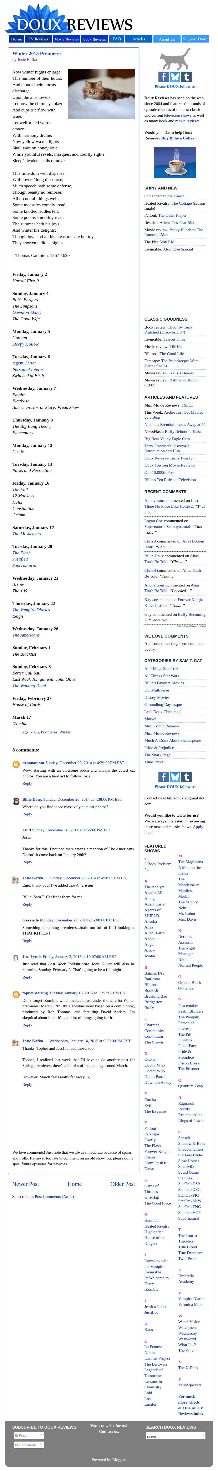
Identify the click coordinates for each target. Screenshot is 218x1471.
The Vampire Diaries (31, 609)
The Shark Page (158, 755)
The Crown (154, 1042)
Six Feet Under (190, 1155)
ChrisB (150, 541)
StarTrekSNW (190, 1201)
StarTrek (185, 1178)
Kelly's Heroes (181, 373)
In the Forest (173, 196)
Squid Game (188, 1172)
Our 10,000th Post (160, 472)
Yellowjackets (189, 1385)
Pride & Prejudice (159, 747)
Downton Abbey (26, 312)
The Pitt (184, 1034)
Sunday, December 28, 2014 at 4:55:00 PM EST (71, 830)
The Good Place (158, 1203)
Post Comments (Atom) (54, 1196)
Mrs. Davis (187, 919)
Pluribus (185, 1040)
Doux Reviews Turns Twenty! (169, 458)
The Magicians (190, 861)
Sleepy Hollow (25, 344)
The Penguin (188, 1017)
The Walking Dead (29, 685)
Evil (148, 1105)
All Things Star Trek (161, 668)
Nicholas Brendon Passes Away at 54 (175, 424)
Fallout (150, 1128)
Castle (18, 451)
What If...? (187, 1344)
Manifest (185, 890)
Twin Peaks (187, 1258)
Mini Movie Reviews (162, 733)
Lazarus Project (157, 1358)
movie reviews (187, 121)
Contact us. (109, 1431)
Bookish (151, 990)
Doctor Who (155, 1065)
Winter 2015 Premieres (37, 53)
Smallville (186, 1166)
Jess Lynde (32, 956)
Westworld (187, 1339)
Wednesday (187, 1333)
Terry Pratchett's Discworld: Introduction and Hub (168, 448)
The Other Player (172, 215)
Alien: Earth (155, 933)
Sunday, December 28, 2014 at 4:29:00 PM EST (84, 762)
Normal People (190, 965)
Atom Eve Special (178, 249)
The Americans (26, 635)
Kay (148, 599)
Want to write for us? (109, 1425)
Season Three (174, 339)
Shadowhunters (191, 1149)
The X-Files (188, 1367)
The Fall (20, 489)
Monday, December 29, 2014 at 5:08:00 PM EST (80, 920)
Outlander (186, 988)
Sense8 (184, 1137)
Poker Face (187, 1045)
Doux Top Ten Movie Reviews (170, 465)
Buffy (149, 1007)
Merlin (183, 896)
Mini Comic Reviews (162, 726)
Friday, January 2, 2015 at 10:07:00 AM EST (79, 956)
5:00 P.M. (168, 241)
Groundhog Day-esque (163, 704)
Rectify (184, 1109)
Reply (27, 783)
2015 (35, 732)
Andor (150, 938)
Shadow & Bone (192, 1143)
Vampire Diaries (191, 1298)
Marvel (150, 718)
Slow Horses (188, 1160)
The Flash (21, 552)
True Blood (187, 1247)
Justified (20, 559)
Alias (149, 927)
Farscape (152, 1134)
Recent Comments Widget (195, 626)
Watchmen (187, 1327)
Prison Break (189, 1063)
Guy (148, 614)
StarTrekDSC (189, 1189)
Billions (151, 984)
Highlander (154, 1231)
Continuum (154, 1036)
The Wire (186, 1350)
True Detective (190, 1252)
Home (75, 1184)
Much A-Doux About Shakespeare (173, 740)
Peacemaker (188, 1005)
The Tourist (187, 1235)
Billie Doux (32, 799)
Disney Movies (157, 697)
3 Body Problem (158, 863)
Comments (26, 1445)
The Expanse (155, 1111)
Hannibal (152, 1220)
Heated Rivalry (157, 1226)
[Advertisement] (175, 285)
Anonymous (155, 500)
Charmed (152, 1025)
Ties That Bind (183, 222)
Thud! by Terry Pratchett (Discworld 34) (169, 329)
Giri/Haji (152, 1197)
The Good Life (171, 353)
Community (154, 1030)
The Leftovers (156, 1364)
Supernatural (24, 565)
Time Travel (155, 762)
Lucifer (151, 1404)
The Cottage (182, 203)
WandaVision (189, 1321)
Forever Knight (157, 1151)
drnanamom (33, 762)
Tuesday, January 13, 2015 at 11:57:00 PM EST (88, 993)
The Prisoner (188, 1068)
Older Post (123, 1184)
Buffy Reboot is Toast (183, 431)
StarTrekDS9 (189, 1183)
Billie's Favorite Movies (164, 683)
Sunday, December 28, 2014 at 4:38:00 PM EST (82, 799)
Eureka (150, 1099)
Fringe (150, 1157)
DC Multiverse (157, 690)
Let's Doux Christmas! (163, 711)
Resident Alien (190, 1114)
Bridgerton (153, 1001)
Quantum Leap (190, 1086)
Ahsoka (151, 921)
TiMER (175, 346)
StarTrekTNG (189, 1206)
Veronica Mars (190, 1304)
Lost (148, 1398)
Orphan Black (189, 982)
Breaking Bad (156, 996)
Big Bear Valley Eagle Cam (167, 438)
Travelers (186, 1241)
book (163, 121)
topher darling (35, 993)
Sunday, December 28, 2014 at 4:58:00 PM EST (88, 878)
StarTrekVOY (189, 1212)
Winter (65, 732)
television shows (177, 115)
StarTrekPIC (188, 1195)
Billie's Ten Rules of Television (170, 479)
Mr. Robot (186, 913)
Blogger (118, 1459)
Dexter (150, 1059)
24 (147, 869)
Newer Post (25, 1184)
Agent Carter (24, 362)
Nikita (183, 959)
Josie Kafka (32, 878)
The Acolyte (155, 887)
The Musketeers (26, 533)
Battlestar (152, 978)
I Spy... (187, 405)
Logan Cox (154, 520)
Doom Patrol (155, 1076)
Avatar (150, 956)
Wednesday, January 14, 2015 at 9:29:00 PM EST (90, 1040)
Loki (148, 1392)
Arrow (18, 584)
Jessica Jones (155, 1306)
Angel (149, 944)
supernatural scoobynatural (167, 526)
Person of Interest (28, 369)
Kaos (149, 1329)
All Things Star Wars (162, 675)
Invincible (153, 1272)
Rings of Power (191, 1120)
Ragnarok (186, 1103)
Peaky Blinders (190, 1011)
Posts (21, 1435)
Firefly (150, 1139)
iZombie (151, 1289)
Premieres (49, 732)
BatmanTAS (155, 973)
